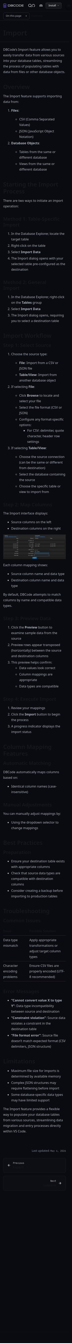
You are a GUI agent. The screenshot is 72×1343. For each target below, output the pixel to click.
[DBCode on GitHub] (33, 6)
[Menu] (69, 5)
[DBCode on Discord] (41, 6)
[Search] (30, 6)
